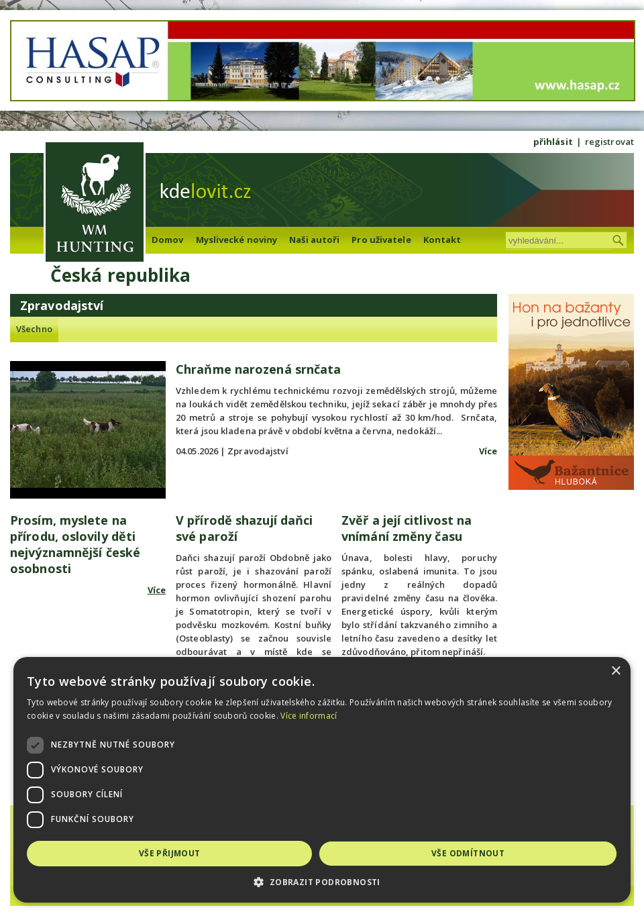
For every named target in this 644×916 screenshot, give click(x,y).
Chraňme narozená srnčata (258, 369)
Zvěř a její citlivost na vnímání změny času (406, 528)
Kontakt (442, 240)
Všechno (34, 329)
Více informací (308, 715)
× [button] (615, 671)
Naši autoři (314, 240)
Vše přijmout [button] (170, 853)
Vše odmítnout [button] (467, 853)
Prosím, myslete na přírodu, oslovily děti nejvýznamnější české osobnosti (75, 544)
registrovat (609, 142)
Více (488, 451)
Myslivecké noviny (237, 240)
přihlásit (553, 142)
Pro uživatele (381, 240)
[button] (322, 882)
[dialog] (322, 780)
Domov (168, 240)
